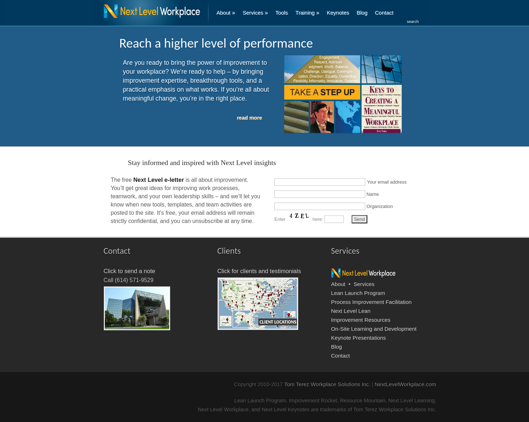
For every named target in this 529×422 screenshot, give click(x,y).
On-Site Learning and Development (374, 329)
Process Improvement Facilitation (371, 302)
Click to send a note (129, 271)
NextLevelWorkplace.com (405, 384)
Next (426, 100)
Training (307, 13)
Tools (281, 13)
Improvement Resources (361, 320)
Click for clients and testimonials (259, 271)
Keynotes (338, 13)
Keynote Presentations (358, 338)
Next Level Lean (351, 311)
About (226, 13)
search (413, 21)
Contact (384, 13)
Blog (362, 13)
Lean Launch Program (358, 293)
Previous (103, 100)
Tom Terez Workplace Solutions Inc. (327, 384)
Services (255, 13)
